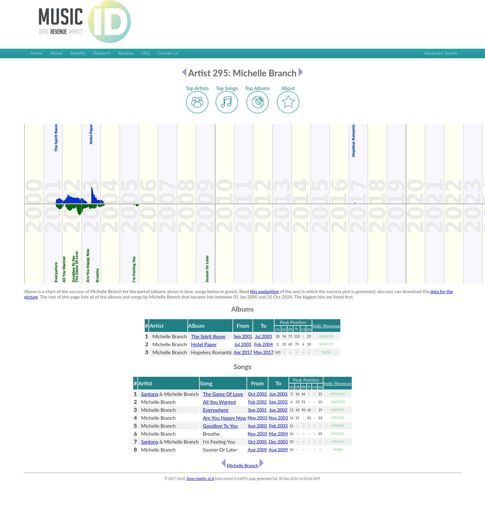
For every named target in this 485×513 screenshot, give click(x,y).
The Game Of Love (223, 394)
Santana (149, 394)
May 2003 (257, 417)
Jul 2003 (263, 336)
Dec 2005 (278, 441)
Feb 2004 (263, 344)
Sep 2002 (278, 401)
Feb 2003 (278, 425)
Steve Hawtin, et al (200, 479)
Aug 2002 (257, 425)
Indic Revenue (326, 325)
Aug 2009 (257, 449)
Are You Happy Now (224, 418)
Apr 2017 (243, 352)
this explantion (264, 291)
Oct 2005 (257, 441)
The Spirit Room (208, 336)
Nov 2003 (278, 417)
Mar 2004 (278, 433)
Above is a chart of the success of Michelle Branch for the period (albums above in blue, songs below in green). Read (137, 291)
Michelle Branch (242, 465)
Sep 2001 (242, 336)
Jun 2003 (278, 394)
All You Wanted (219, 402)
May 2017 (263, 352)
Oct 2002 (257, 394)
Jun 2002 (278, 409)
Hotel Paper (204, 344)
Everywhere (215, 410)
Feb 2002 (257, 401)
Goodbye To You (220, 426)
